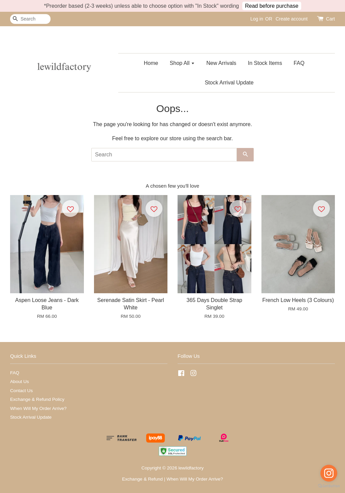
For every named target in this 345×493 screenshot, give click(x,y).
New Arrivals (221, 63)
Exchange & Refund (142, 479)
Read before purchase (271, 6)
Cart (330, 19)
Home (151, 63)
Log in (256, 19)
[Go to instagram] (328, 473)
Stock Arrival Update (229, 82)
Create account (292, 19)
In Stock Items (265, 63)
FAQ (299, 63)
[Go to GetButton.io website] (329, 486)
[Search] (30, 19)
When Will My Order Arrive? (38, 408)
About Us (19, 381)
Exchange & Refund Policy (37, 399)
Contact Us (21, 390)
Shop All (182, 63)
